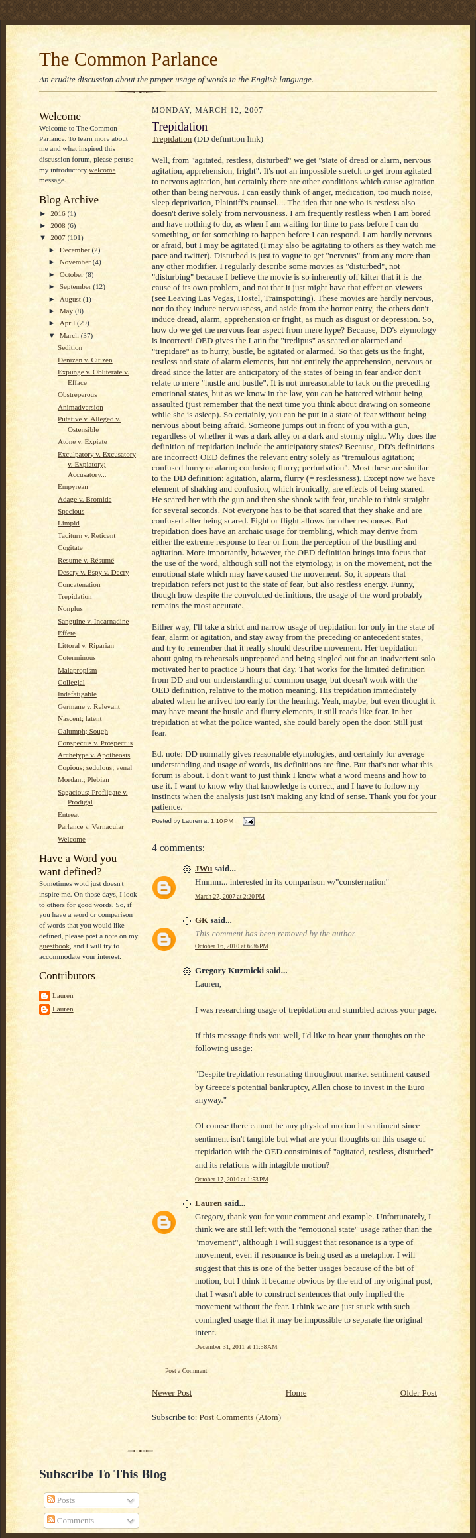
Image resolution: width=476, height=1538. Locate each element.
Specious (71, 511)
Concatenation (79, 584)
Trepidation (75, 596)
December (76, 250)
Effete (67, 633)
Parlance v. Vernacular (91, 826)
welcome (102, 170)
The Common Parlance (128, 59)
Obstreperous (77, 394)
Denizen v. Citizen (85, 360)
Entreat (68, 814)
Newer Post (172, 1393)
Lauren (63, 995)
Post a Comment (186, 1370)
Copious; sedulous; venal (95, 767)
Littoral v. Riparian (86, 645)
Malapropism (77, 670)
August (71, 299)
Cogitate (70, 547)
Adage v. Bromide (85, 499)
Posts (61, 1500)
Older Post (418, 1393)
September (76, 286)
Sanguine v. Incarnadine (93, 621)
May (67, 311)
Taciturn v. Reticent (87, 535)
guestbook (54, 946)
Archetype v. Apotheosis (94, 755)
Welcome (72, 839)
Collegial (71, 682)
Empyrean (73, 486)
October (73, 274)
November (76, 262)
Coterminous (77, 657)
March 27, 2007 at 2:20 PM (230, 896)
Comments (71, 1520)
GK (201, 920)
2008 (58, 225)
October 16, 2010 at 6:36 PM (231, 946)
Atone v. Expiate (82, 441)
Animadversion (80, 407)
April (68, 323)
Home (296, 1393)
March (70, 335)
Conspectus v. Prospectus (95, 743)
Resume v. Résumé (86, 560)
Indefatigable (77, 694)
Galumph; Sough (83, 731)
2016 (58, 213)
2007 (58, 237)
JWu (204, 868)
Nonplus (70, 608)
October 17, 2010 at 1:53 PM (231, 1179)
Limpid (69, 523)
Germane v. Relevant (89, 706)
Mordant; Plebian (83, 779)
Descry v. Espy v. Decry (93, 572)
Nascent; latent (80, 718)
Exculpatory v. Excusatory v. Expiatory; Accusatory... (97, 464)
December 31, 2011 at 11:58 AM (236, 1346)
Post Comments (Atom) (241, 1417)
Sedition (70, 347)
